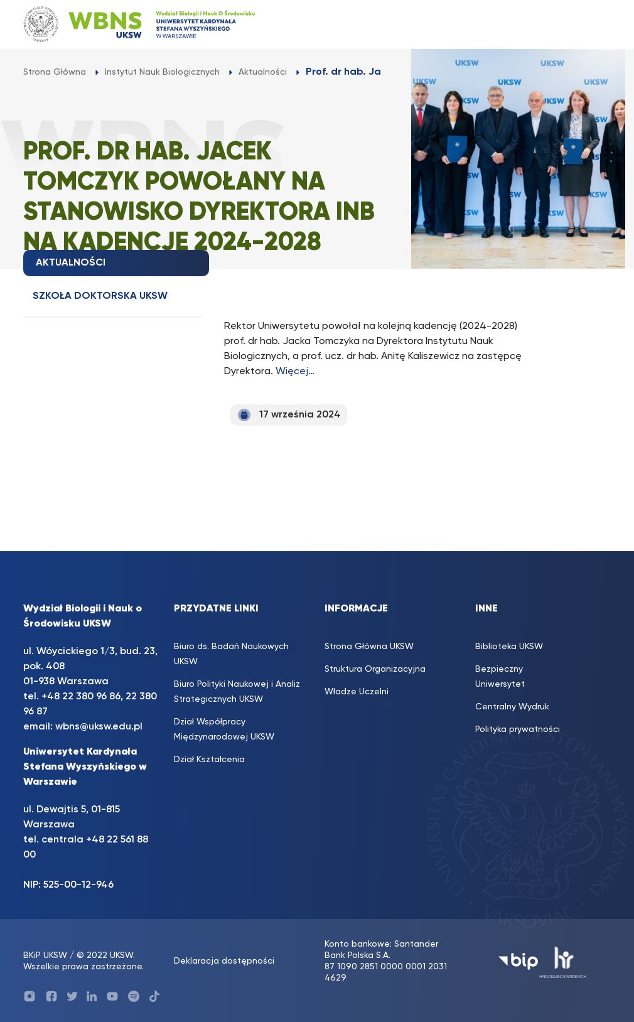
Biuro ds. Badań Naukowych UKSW (231, 654)
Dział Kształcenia (209, 759)
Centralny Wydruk (512, 706)
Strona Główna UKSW (369, 646)
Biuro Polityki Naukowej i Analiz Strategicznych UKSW (237, 692)
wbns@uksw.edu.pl (98, 727)
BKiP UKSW (45, 955)
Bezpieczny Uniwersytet (500, 677)
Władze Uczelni (357, 691)
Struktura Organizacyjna (375, 669)
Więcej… (295, 372)
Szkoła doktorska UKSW (100, 296)
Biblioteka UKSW (509, 646)
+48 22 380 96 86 (81, 697)
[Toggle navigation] (589, 24)
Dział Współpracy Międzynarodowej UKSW (224, 729)
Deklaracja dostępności (224, 961)
